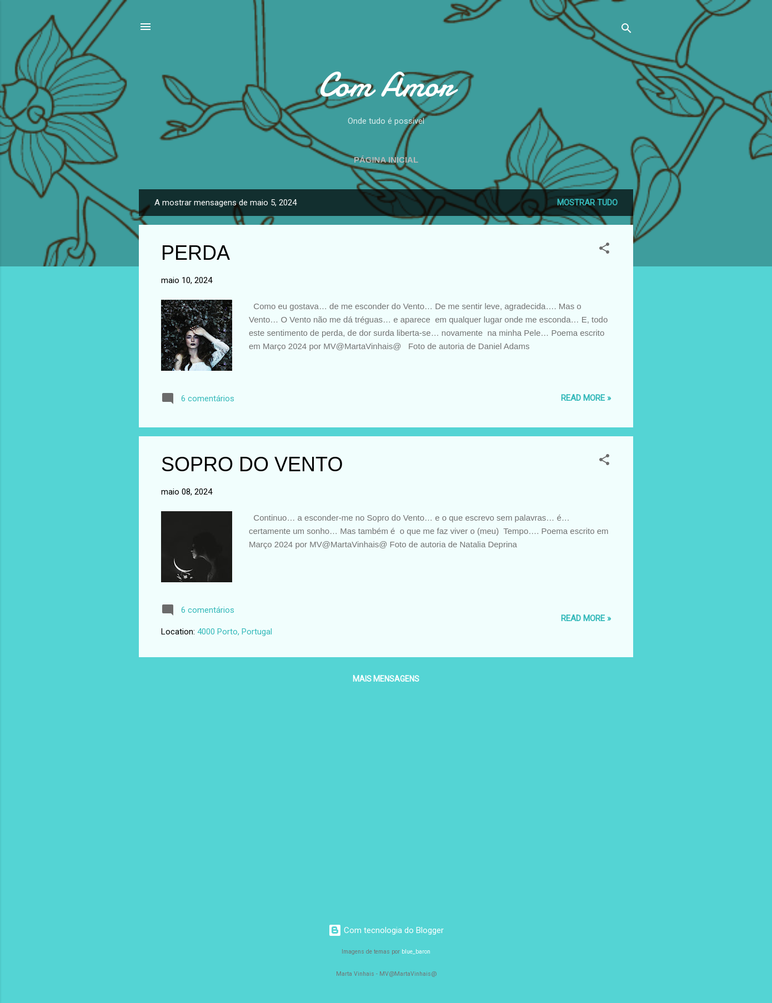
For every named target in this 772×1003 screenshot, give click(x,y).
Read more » (586, 398)
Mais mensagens (386, 678)
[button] (604, 250)
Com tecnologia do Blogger (386, 930)
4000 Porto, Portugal (234, 632)
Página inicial (386, 159)
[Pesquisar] (626, 30)
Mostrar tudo (587, 203)
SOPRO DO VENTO (252, 464)
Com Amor (386, 85)
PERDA (195, 252)
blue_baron (416, 951)
